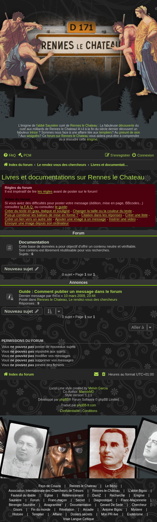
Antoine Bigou (112, 509)
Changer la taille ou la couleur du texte (102, 211)
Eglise (48, 495)
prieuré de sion (129, 132)
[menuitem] (9, 155)
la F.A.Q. (27, 207)
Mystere (136, 509)
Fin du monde (40, 509)
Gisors (17, 509)
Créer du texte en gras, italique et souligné (37, 211)
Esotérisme (135, 514)
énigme (92, 139)
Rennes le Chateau (83, 125)
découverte (126, 125)
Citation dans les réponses (101, 215)
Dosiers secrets (81, 514)
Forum (34, 500)
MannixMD (86, 391)
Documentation (34, 242)
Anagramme (52, 505)
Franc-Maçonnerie (133, 500)
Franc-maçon (57, 500)
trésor (34, 132)
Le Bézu (111, 486)
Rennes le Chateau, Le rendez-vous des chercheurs (77, 299)
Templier (38, 514)
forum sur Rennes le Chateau (67, 136)
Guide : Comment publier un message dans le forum (70, 291)
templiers (105, 132)
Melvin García (98, 388)
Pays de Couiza (49, 486)
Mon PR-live (109, 514)
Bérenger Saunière (22, 505)
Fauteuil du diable (23, 495)
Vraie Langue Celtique (78, 519)
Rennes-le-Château (106, 490)
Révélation (66, 509)
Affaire (57, 514)
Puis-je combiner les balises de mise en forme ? (41, 215)
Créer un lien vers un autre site (28, 219)
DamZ (96, 495)
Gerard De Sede (111, 505)
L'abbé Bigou (137, 490)
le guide (61, 207)
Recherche (117, 495)
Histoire (18, 514)
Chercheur (139, 505)
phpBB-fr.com (86, 405)
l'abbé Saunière (47, 125)
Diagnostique (103, 500)
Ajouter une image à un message (80, 219)
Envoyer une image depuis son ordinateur (37, 223)
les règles (45, 191)
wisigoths (33, 136)
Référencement (72, 495)
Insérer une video (122, 219)
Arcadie (88, 509)
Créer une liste (136, 215)
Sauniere (15, 500)
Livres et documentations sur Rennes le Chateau (73, 177)
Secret (80, 500)
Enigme (139, 495)
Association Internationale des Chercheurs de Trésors (45, 490)
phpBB (64, 399)
